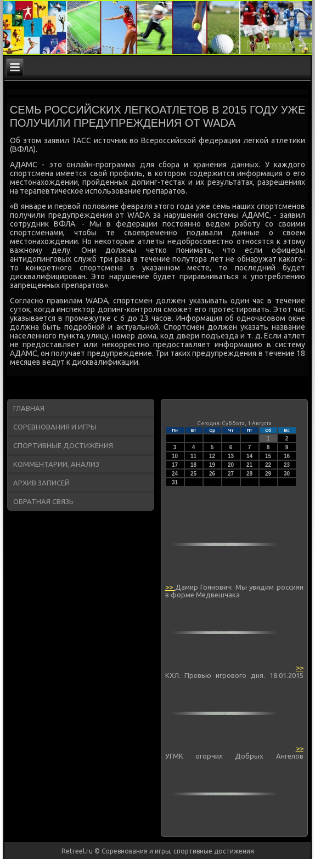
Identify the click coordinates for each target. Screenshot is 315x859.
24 (175, 474)
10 (175, 456)
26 (212, 474)
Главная (28, 408)
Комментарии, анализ (56, 464)
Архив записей (41, 483)
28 (249, 474)
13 (231, 456)
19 (212, 465)
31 (175, 482)
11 (193, 456)
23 (287, 465)
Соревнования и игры (55, 427)
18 (193, 465)
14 (249, 456)
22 (268, 465)
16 (287, 456)
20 (231, 465)
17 (175, 465)
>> (170, 587)
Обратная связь (43, 501)
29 (268, 474)
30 (287, 474)
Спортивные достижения (63, 445)
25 (193, 474)
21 (249, 465)
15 (268, 456)
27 (231, 474)
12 (212, 456)
